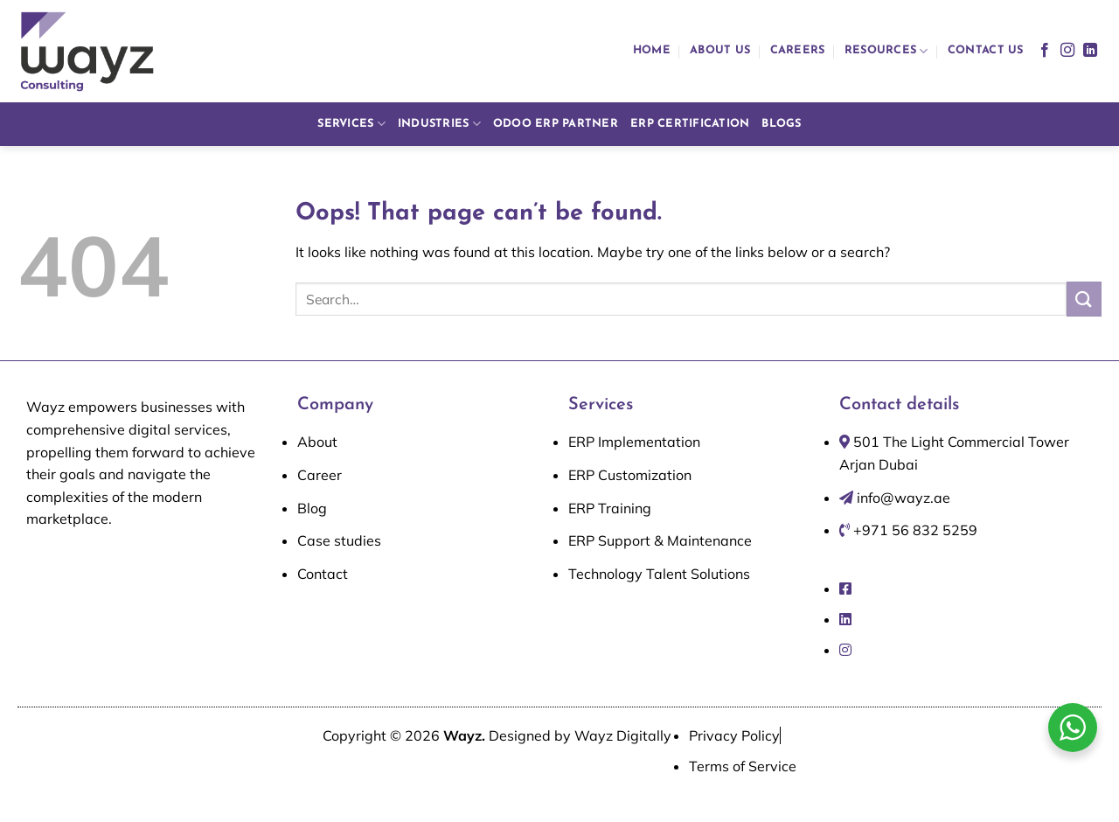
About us (720, 50)
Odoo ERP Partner (555, 123)
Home (652, 50)
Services (351, 123)
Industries (439, 123)
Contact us (986, 50)
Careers (797, 50)
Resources (886, 51)
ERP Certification (689, 123)
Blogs (781, 123)
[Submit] (1084, 299)
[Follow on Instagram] (1067, 51)
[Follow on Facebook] (1045, 51)
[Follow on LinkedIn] (1090, 51)
